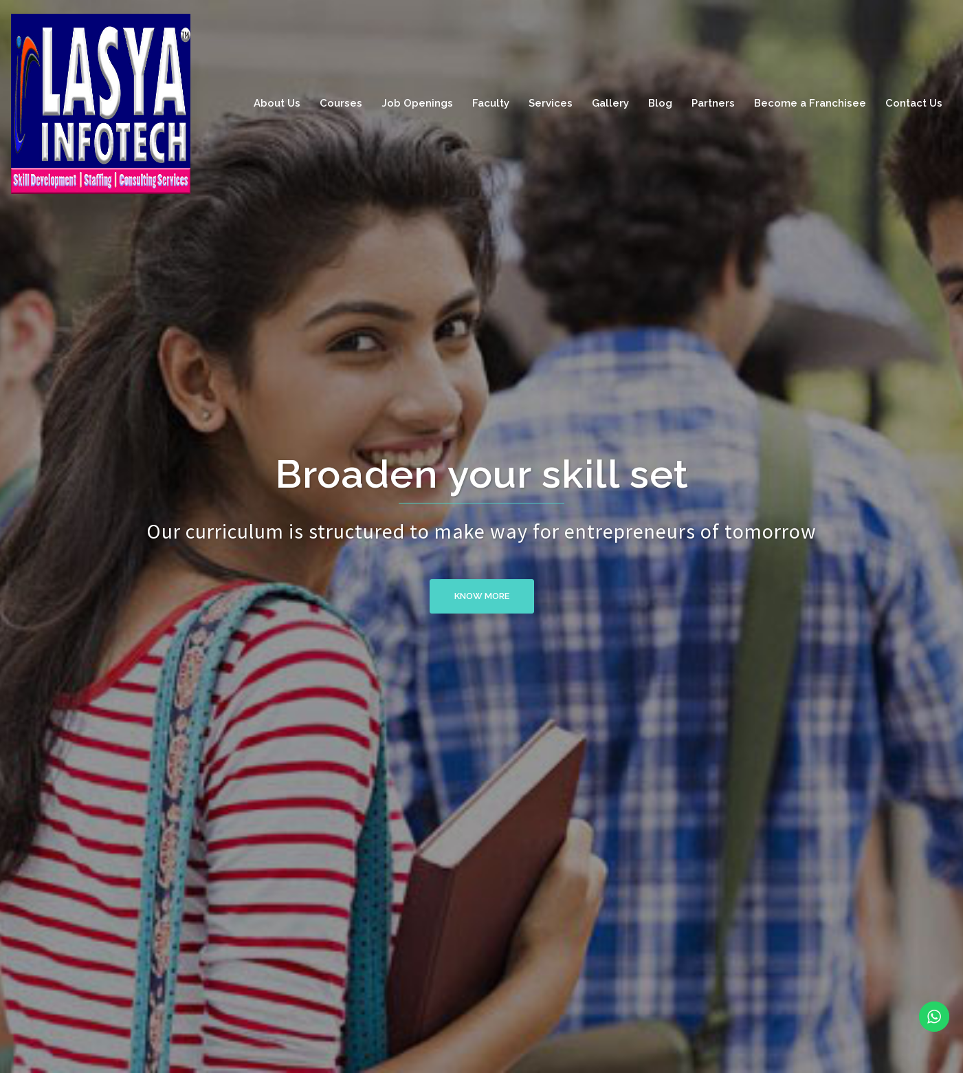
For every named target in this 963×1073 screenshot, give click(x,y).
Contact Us (913, 103)
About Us (277, 103)
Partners (713, 103)
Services (551, 103)
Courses (341, 103)
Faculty (490, 103)
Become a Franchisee (810, 103)
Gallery (610, 103)
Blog (660, 103)
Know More (481, 596)
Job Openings (417, 103)
